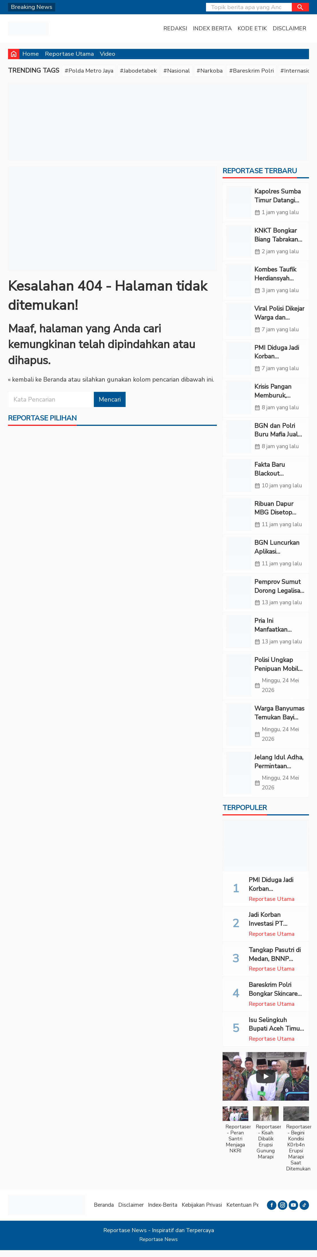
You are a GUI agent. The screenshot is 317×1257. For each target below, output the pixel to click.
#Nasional (181, 71)
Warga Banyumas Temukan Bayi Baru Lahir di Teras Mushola (279, 727)
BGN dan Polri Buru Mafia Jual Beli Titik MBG (276, 437)
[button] (300, 7)
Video (107, 54)
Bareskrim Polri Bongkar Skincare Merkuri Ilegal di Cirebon (273, 1004)
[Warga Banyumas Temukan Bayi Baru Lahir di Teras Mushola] (238, 730)
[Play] (266, 1083)
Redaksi (175, 29)
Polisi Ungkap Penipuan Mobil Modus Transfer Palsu (276, 677)
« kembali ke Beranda (38, 380)
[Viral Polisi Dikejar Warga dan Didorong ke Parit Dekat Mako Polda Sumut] (238, 321)
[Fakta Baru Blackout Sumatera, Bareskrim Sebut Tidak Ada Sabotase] (238, 478)
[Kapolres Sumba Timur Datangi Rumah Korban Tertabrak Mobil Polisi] (238, 203)
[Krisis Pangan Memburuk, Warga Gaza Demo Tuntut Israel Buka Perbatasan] (238, 400)
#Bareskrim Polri (257, 71)
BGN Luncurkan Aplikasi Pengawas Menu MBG (278, 559)
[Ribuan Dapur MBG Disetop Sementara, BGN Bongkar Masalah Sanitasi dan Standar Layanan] (238, 518)
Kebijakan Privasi (206, 1212)
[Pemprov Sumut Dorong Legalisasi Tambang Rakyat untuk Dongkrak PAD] (238, 596)
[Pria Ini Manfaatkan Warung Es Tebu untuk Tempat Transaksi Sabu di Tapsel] (238, 636)
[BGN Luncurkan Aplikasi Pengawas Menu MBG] (238, 557)
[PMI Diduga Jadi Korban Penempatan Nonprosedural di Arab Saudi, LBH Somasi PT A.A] (238, 360)
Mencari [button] (110, 400)
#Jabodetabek (141, 71)
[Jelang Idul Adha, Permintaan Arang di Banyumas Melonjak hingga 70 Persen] (238, 779)
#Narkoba (215, 71)
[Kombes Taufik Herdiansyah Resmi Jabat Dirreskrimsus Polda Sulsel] (238, 281)
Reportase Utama (69, 54)
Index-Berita (166, 1212)
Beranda (104, 1212)
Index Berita (212, 29)
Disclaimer (289, 29)
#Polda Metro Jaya (90, 71)
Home (30, 54)
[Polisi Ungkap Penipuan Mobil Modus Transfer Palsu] (238, 680)
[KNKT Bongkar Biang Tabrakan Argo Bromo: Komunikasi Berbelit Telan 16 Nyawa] (238, 242)
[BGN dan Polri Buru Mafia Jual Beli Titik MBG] (238, 439)
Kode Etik (252, 29)
